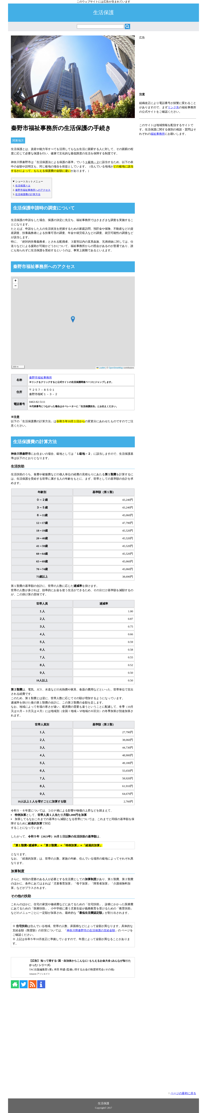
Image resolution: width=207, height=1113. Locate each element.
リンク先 (173, 107)
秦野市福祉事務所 (40, 377)
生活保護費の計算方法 (27, 194)
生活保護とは (22, 185)
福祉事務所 (158, 133)
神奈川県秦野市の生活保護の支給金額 (91, 930)
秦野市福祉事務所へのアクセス (32, 190)
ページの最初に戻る (183, 1093)
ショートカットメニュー (29, 181)
